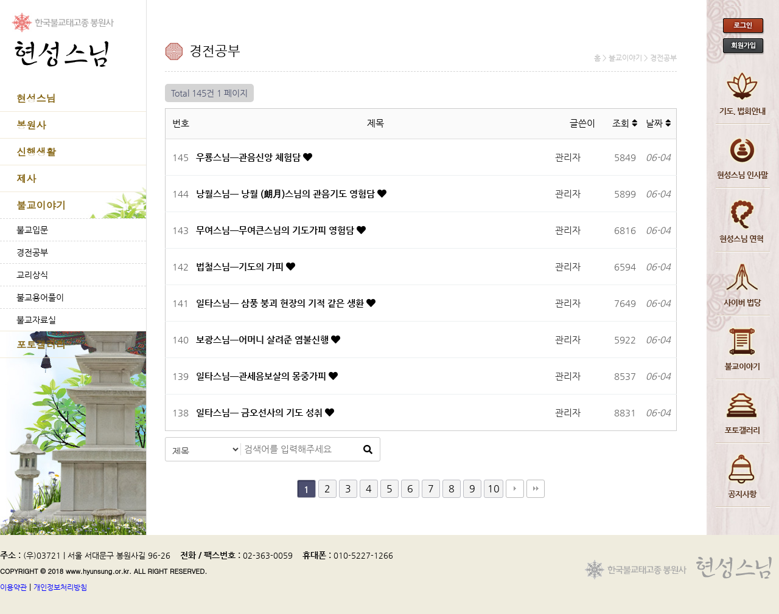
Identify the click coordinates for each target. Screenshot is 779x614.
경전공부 (32, 252)
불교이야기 (41, 205)
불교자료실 (36, 320)
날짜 (658, 123)
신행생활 (36, 152)
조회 (624, 123)
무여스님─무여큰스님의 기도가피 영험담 (276, 230)
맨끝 (535, 489)
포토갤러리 (41, 344)
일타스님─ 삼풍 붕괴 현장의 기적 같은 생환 (281, 303)
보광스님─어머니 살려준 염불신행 (263, 339)
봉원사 (31, 125)
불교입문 (32, 230)
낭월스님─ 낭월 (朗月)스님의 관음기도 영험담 (286, 193)
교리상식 (32, 275)
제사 (26, 178)
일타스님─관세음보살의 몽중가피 (262, 376)
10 (493, 488)
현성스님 (36, 98)
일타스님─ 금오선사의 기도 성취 (260, 412)
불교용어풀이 (40, 297)
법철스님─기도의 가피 (241, 266)
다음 (515, 489)
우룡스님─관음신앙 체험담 (249, 157)
